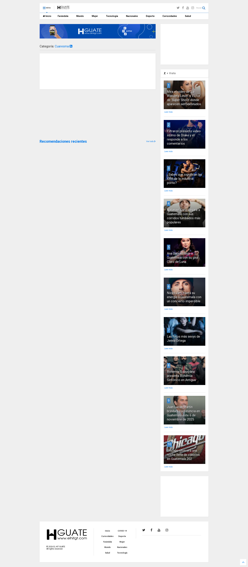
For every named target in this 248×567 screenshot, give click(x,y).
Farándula (63, 16)
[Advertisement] (63, 114)
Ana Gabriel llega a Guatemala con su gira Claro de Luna (182, 258)
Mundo (80, 16)
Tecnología (112, 16)
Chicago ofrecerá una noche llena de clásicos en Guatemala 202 (183, 455)
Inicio (47, 16)
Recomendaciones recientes (63, 141)
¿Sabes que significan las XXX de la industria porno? (184, 179)
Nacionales (132, 16)
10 (169, 444)
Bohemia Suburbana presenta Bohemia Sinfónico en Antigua (181, 376)
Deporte (150, 16)
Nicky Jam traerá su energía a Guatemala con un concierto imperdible (184, 297)
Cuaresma (63, 46)
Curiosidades (169, 16)
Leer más (168, 112)
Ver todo (151, 141)
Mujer (95, 16)
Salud (188, 16)
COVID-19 (122, 531)
